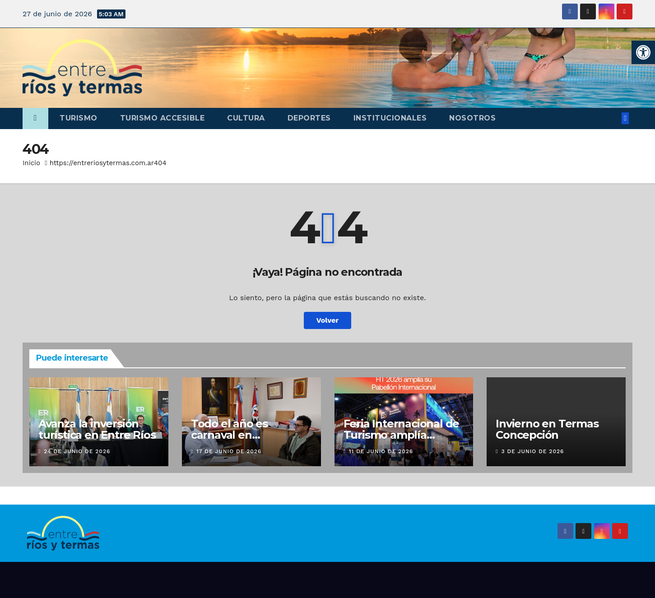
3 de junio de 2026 (533, 451)
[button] (643, 52)
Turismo (79, 118)
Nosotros (472, 118)
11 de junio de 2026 (381, 451)
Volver (327, 320)
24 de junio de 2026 (77, 451)
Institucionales (390, 118)
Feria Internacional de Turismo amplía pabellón (402, 435)
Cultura (246, 118)
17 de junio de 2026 (228, 451)
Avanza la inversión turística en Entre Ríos (96, 429)
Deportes (309, 118)
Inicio (31, 163)
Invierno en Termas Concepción (547, 429)
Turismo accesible (162, 118)
